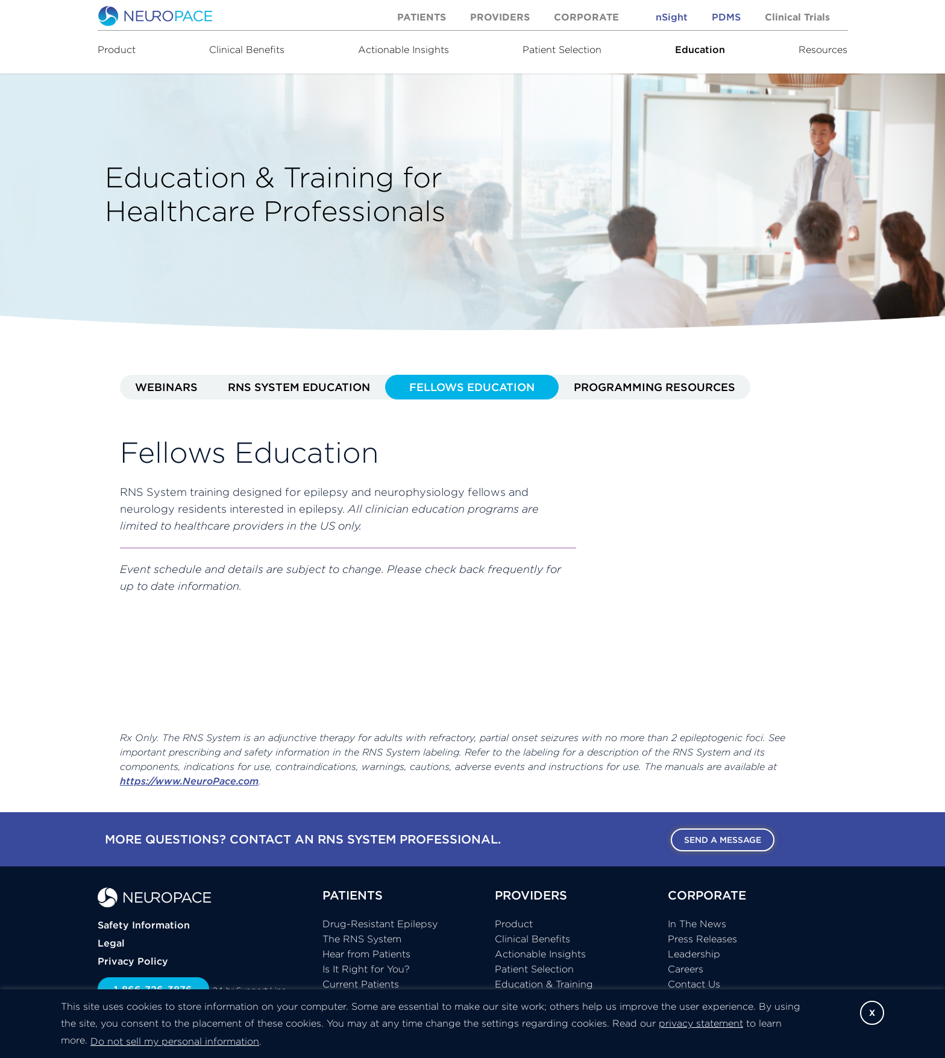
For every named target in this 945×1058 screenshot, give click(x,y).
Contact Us (694, 984)
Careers (685, 969)
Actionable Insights (403, 49)
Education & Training (544, 984)
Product (117, 49)
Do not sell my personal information (174, 1041)
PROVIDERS (531, 895)
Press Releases (702, 939)
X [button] (872, 1012)
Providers (500, 17)
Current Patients (360, 984)
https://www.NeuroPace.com (189, 781)
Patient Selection (562, 49)
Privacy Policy (133, 961)
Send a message (722, 839)
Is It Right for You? (366, 969)
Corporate (586, 17)
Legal (111, 943)
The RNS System (361, 939)
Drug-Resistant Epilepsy (380, 924)
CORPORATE (707, 895)
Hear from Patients (366, 954)
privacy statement (701, 1023)
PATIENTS (352, 895)
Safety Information (144, 925)
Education (700, 49)
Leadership (694, 954)
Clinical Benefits (246, 49)
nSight (672, 17)
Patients (421, 17)
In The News (697, 924)
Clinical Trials (797, 17)
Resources (823, 49)
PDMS (726, 17)
